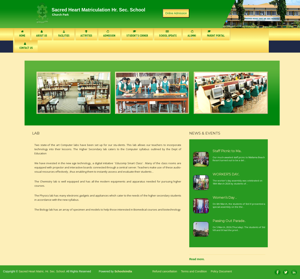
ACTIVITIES (86, 35)
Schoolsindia (123, 271)
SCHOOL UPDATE (168, 35)
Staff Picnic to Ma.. (227, 151)
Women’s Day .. (225, 198)
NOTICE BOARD (244, 33)
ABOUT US (41, 35)
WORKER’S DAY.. (226, 174)
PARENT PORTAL (214, 35)
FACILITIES (63, 35)
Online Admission (176, 13)
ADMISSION (109, 35)
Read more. (197, 259)
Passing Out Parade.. (229, 221)
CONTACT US (26, 46)
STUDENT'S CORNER (137, 35)
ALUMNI (192, 35)
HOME (22, 33)
